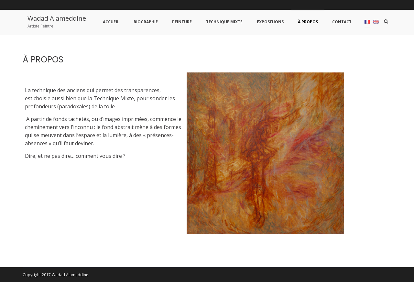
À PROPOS (308, 22)
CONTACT (342, 22)
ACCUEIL (111, 22)
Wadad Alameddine (56, 18)
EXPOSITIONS (270, 22)
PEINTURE (182, 22)
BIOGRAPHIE (146, 22)
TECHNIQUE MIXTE (224, 22)
